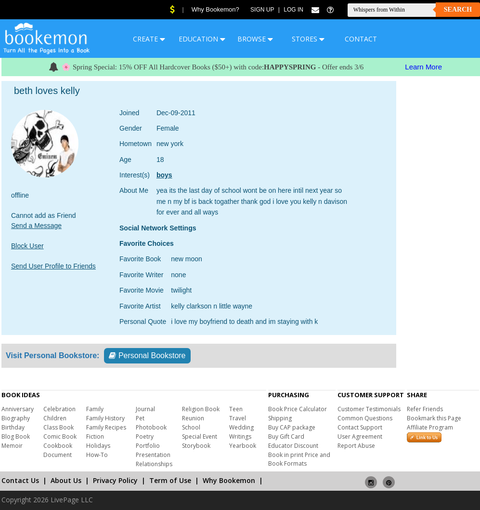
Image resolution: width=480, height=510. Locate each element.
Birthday (13, 427)
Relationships (154, 464)
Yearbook (242, 446)
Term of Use (170, 480)
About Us (66, 480)
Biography (15, 418)
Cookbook (57, 446)
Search (458, 9)
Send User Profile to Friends (53, 266)
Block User (27, 246)
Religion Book (201, 409)
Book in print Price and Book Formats (299, 459)
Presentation (153, 455)
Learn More (423, 67)
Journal (145, 409)
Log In (293, 9)
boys (164, 175)
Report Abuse (356, 446)
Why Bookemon (229, 480)
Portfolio (148, 446)
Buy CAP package (291, 427)
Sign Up (262, 9)
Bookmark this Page (434, 418)
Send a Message (36, 225)
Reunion (193, 418)
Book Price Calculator (297, 409)
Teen (236, 409)
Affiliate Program (430, 427)
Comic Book (60, 436)
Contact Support (359, 427)
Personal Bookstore (147, 355)
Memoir (12, 446)
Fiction (95, 436)
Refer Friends (425, 409)
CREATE (149, 38)
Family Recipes (106, 427)
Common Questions (364, 418)
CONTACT (361, 38)
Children (54, 418)
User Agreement (359, 436)
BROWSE (255, 38)
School (191, 427)
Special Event (199, 436)
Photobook (151, 427)
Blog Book (15, 436)
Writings (240, 436)
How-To (97, 455)
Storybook (196, 446)
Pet (140, 418)
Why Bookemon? (215, 9)
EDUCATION (202, 38)
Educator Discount (293, 446)
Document (57, 455)
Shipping (280, 418)
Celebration (59, 409)
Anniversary (17, 409)
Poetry (145, 436)
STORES (308, 38)
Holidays (98, 446)
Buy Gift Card (286, 436)
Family (95, 409)
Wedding (241, 427)
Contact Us (20, 480)
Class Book (58, 427)
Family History (105, 418)
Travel (237, 418)
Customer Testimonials (369, 409)
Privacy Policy (115, 480)
